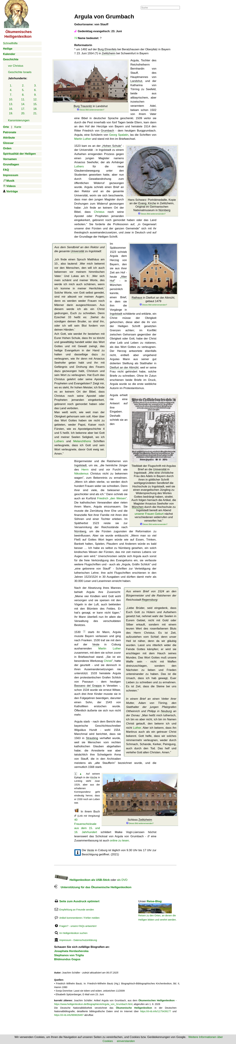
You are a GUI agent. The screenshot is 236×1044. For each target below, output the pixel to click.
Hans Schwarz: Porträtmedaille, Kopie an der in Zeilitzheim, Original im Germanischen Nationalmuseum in (152, 206)
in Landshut (90, 108)
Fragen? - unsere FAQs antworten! (78, 926)
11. (23, 99)
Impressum (65, 940)
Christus (99, 211)
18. (35, 108)
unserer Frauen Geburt (149, 513)
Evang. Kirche (147, 203)
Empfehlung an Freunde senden (76, 909)
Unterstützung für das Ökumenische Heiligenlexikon (92, 887)
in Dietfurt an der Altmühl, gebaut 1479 (153, 301)
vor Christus (15, 65)
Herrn (85, 469)
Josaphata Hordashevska (71, 951)
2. (23, 85)
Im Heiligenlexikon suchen (73, 933)
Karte (17, 127)
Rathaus (137, 297)
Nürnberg (164, 210)
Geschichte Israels (20, 72)
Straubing (92, 738)
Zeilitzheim (108, 53)
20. (23, 113)
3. (35, 85)
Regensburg (149, 599)
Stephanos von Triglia (69, 955)
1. (11, 85)
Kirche (93, 777)
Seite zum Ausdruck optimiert (79, 901)
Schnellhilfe (10, 43)
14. (23, 104)
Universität (77, 251)
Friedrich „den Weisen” (112, 498)
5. (23, 90)
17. (23, 108)
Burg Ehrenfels (107, 49)
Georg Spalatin (118, 134)
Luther (137, 727)
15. (35, 104)
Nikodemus (81, 473)
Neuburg (166, 711)
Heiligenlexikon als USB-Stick (82, 879)
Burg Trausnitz (83, 106)
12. (35, 99)
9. (35, 94)
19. (11, 113)
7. (11, 94)
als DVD (122, 879)
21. (35, 113)
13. (11, 104)
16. (11, 108)
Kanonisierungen (19, 120)
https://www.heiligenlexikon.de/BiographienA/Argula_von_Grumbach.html (93, 1004)
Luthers (79, 166)
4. (11, 90)
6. (35, 90)
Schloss (140, 821)
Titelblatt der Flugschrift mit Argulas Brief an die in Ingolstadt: (153, 495)
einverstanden (126, 1041)
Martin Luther (82, 138)
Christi (108, 660)
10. (11, 99)
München (138, 507)
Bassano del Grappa (88, 685)
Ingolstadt (116, 313)
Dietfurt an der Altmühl (124, 367)
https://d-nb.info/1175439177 (155, 1011)
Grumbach (107, 130)
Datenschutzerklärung (85, 940)
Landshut (136, 81)
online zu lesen (119, 840)
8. (23, 94)
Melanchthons (82, 441)
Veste (95, 644)
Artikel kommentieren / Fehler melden (79, 917)
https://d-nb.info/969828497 (69, 1015)
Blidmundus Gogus (67, 959)
